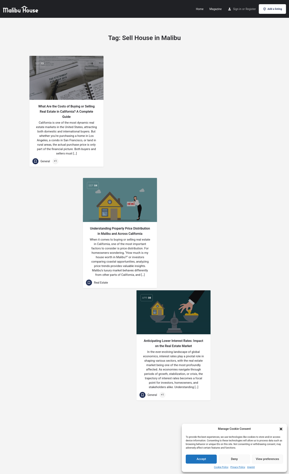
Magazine (216, 9)
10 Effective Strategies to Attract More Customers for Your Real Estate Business (222, 328)
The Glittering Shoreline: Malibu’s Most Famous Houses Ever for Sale (66, 223)
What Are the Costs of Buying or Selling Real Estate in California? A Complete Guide (66, 111)
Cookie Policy (221, 467)
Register (251, 9)
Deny (234, 459)
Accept (201, 459)
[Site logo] (21, 8)
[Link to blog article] (66, 78)
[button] (281, 429)
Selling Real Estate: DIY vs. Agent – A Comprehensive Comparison (222, 222)
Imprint (251, 467)
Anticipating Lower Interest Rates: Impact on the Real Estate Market (222, 108)
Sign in (237, 9)
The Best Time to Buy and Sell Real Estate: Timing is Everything (144, 222)
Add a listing (272, 9)
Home (200, 9)
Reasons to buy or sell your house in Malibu (66, 337)
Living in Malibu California (144, 330)
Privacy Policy (237, 467)
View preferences (267, 459)
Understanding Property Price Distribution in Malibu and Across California (144, 108)
